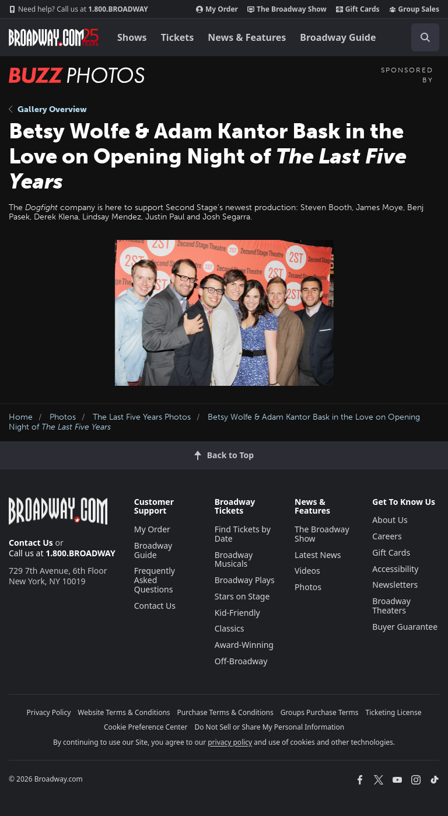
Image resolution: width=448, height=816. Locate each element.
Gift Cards (358, 9)
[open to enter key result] (425, 37)
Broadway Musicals (234, 559)
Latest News (318, 554)
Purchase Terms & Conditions (225, 712)
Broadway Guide (338, 37)
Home (21, 417)
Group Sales (414, 9)
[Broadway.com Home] (54, 37)
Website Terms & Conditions (124, 712)
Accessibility (395, 568)
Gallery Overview (48, 109)
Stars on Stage (242, 596)
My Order (217, 9)
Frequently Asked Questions (154, 580)
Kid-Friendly (237, 612)
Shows (132, 37)
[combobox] (420, 37)
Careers (386, 536)
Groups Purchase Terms (320, 712)
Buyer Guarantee (405, 626)
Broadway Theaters (391, 605)
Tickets (177, 37)
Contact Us (31, 542)
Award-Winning (244, 644)
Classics (229, 628)
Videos (307, 570)
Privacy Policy (49, 712)
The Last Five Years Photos (142, 417)
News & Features (247, 37)
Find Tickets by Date (243, 534)
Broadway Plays (245, 579)
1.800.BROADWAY (78, 9)
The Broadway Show (287, 9)
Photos (63, 417)
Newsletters (395, 584)
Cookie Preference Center (146, 727)
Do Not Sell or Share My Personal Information (269, 727)
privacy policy (230, 742)
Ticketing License (394, 712)
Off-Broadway (241, 661)
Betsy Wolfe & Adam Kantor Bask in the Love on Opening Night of (214, 422)
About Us (389, 519)
